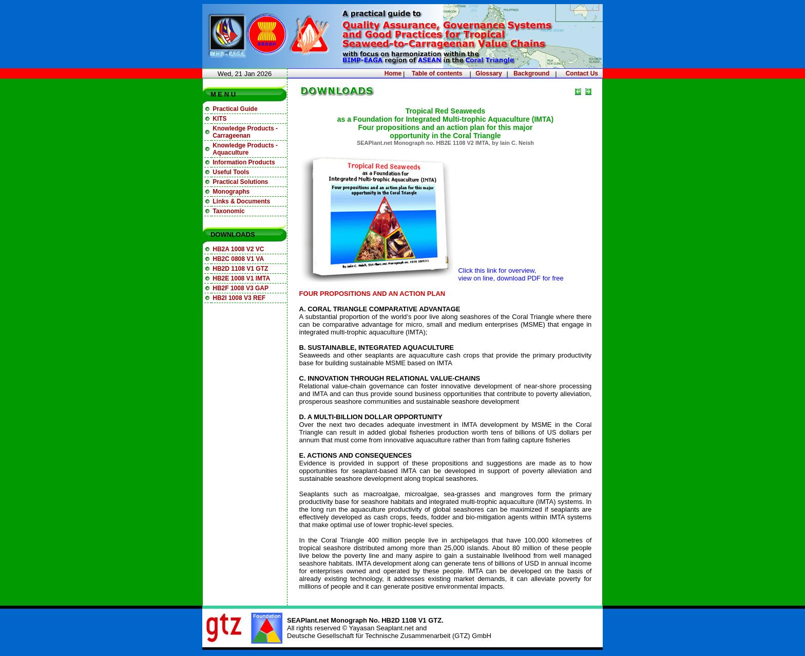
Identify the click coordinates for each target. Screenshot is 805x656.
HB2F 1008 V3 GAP (241, 288)
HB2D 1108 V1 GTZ (240, 268)
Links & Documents (241, 201)
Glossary (488, 73)
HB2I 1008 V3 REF (239, 298)
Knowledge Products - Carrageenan (245, 132)
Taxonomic (228, 211)
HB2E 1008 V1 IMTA (241, 278)
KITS (219, 118)
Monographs (231, 191)
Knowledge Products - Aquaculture (245, 149)
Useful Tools (231, 172)
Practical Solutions (240, 181)
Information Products (244, 162)
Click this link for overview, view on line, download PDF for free (511, 274)
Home (393, 73)
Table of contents (437, 73)
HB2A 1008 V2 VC (238, 249)
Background (531, 73)
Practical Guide (235, 109)
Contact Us (582, 73)
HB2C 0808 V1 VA (238, 259)
